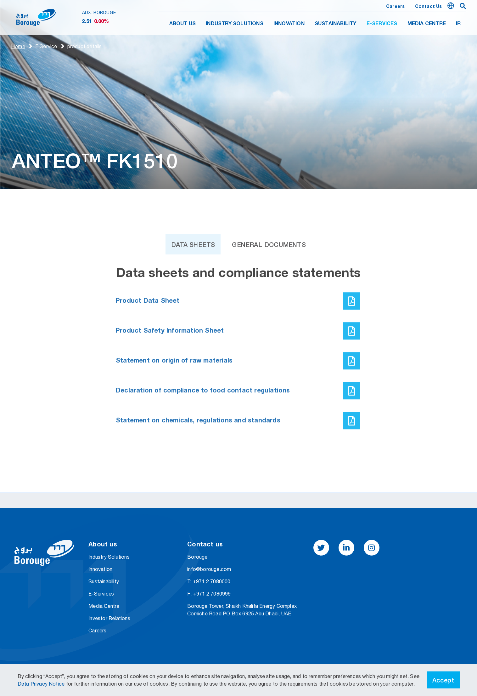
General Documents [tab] (269, 256)
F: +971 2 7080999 (209, 593)
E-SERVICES (382, 24)
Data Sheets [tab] (193, 256)
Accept (443, 680)
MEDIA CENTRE (426, 24)
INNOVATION (289, 24)
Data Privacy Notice (42, 684)
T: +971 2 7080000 (208, 581)
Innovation (100, 569)
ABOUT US (182, 24)
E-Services (101, 593)
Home (18, 46)
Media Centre (103, 606)
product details (84, 46)
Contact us (428, 7)
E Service (46, 46)
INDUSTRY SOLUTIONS (234, 24)
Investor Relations (109, 618)
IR (458, 24)
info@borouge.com (209, 569)
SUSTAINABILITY (335, 24)
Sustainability (103, 581)
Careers (395, 7)
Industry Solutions (109, 557)
